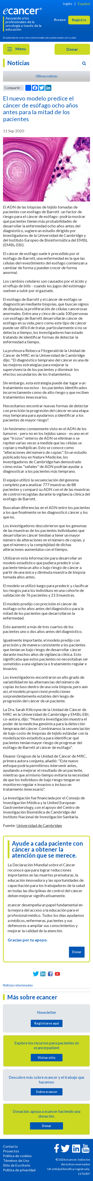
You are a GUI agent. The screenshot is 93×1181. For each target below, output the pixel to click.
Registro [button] (79, 20)
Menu (16, 49)
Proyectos (11, 1151)
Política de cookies (17, 1156)
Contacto (10, 1146)
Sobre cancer (46, 1092)
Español (84, 3)
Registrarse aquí (46, 1023)
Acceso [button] (60, 19)
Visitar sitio (46, 1058)
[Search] (84, 63)
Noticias (18, 62)
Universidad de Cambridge (39, 825)
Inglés (67, 3)
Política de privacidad (19, 1170)
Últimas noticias (47, 76)
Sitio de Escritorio (16, 1165)
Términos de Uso (16, 1160)
